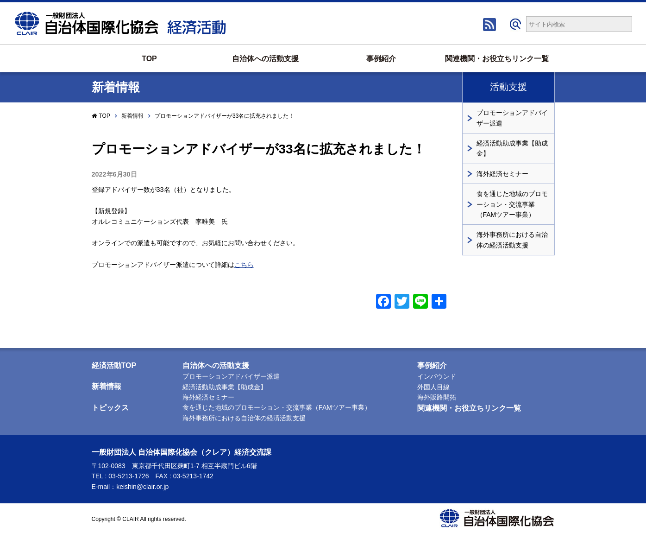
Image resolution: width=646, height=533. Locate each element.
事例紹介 (381, 59)
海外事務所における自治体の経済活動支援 (512, 239)
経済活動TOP (114, 365)
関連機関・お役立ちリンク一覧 (497, 59)
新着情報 (132, 116)
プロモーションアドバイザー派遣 (512, 118)
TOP (149, 59)
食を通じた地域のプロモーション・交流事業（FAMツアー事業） (512, 204)
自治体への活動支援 (265, 59)
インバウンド (436, 376)
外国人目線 (433, 387)
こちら (244, 264)
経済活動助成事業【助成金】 (512, 148)
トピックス (110, 408)
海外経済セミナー (502, 174)
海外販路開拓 (436, 397)
